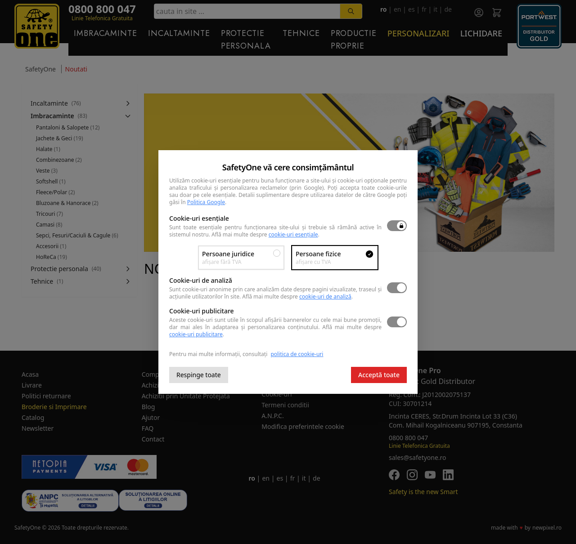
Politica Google (206, 202)
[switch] (397, 225)
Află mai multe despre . (266, 234)
